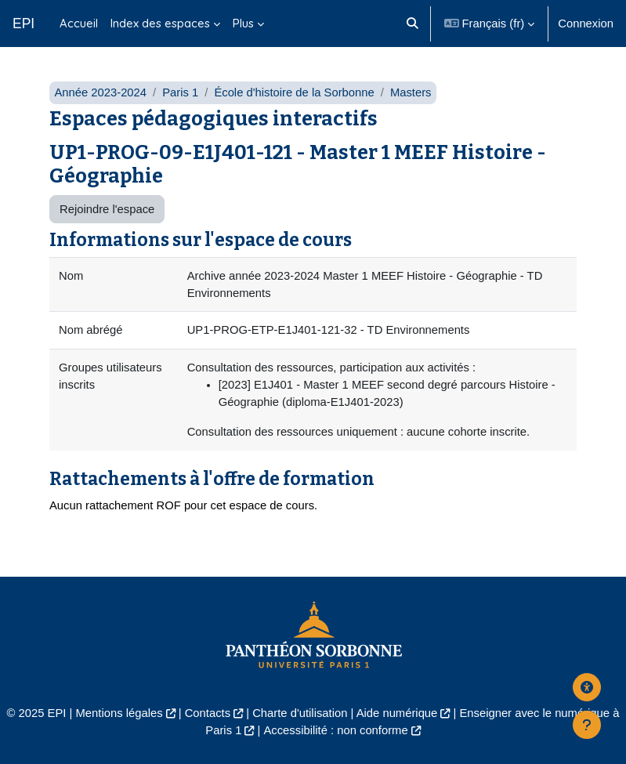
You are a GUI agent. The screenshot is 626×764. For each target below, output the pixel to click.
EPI (23, 23)
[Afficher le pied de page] (587, 725)
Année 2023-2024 (100, 92)
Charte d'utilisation (299, 713)
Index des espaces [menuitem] (160, 23)
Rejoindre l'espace (107, 209)
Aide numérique (397, 713)
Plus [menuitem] (243, 23)
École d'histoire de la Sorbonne (294, 92)
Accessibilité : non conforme (335, 730)
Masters (411, 92)
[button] (412, 23)
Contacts (207, 713)
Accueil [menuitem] (79, 23)
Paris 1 (180, 92)
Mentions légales (119, 713)
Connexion (585, 23)
